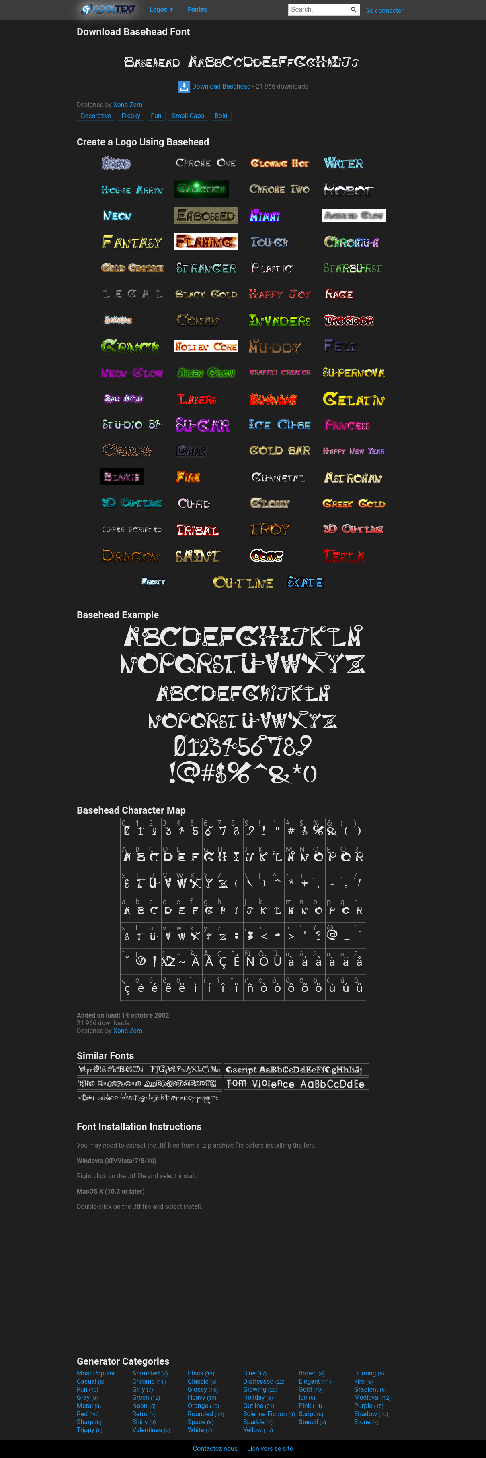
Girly (142, 1389)
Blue (255, 1373)
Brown (312, 1373)
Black (201, 1373)
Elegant (315, 1381)
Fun (156, 116)
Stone (366, 1422)
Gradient (370, 1389)
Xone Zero (128, 105)
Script (311, 1414)
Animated (150, 1373)
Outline (259, 1406)
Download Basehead (214, 86)
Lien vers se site (270, 1448)
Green (146, 1397)
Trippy (90, 1430)
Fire (363, 1381)
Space (200, 1422)
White (200, 1430)
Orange (203, 1406)
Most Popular (96, 1373)
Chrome (149, 1381)
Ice (307, 1397)
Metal (89, 1406)
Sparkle (258, 1422)
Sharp (89, 1422)
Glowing (260, 1389)
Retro (144, 1414)
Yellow (258, 1430)
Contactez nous (215, 1448)
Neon (144, 1406)
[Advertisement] (38, 146)
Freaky (131, 116)
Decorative (96, 116)
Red (88, 1414)
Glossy (203, 1389)
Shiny (144, 1422)
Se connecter (385, 10)
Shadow (371, 1414)
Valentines (151, 1430)
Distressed (264, 1381)
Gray (87, 1397)
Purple (368, 1406)
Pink (310, 1406)
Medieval (372, 1397)
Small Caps (188, 116)
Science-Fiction (269, 1414)
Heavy (202, 1397)
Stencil (312, 1422)
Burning (369, 1373)
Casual (91, 1381)
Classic (202, 1381)
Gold (311, 1389)
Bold (221, 116)
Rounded (206, 1414)
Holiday (258, 1397)
